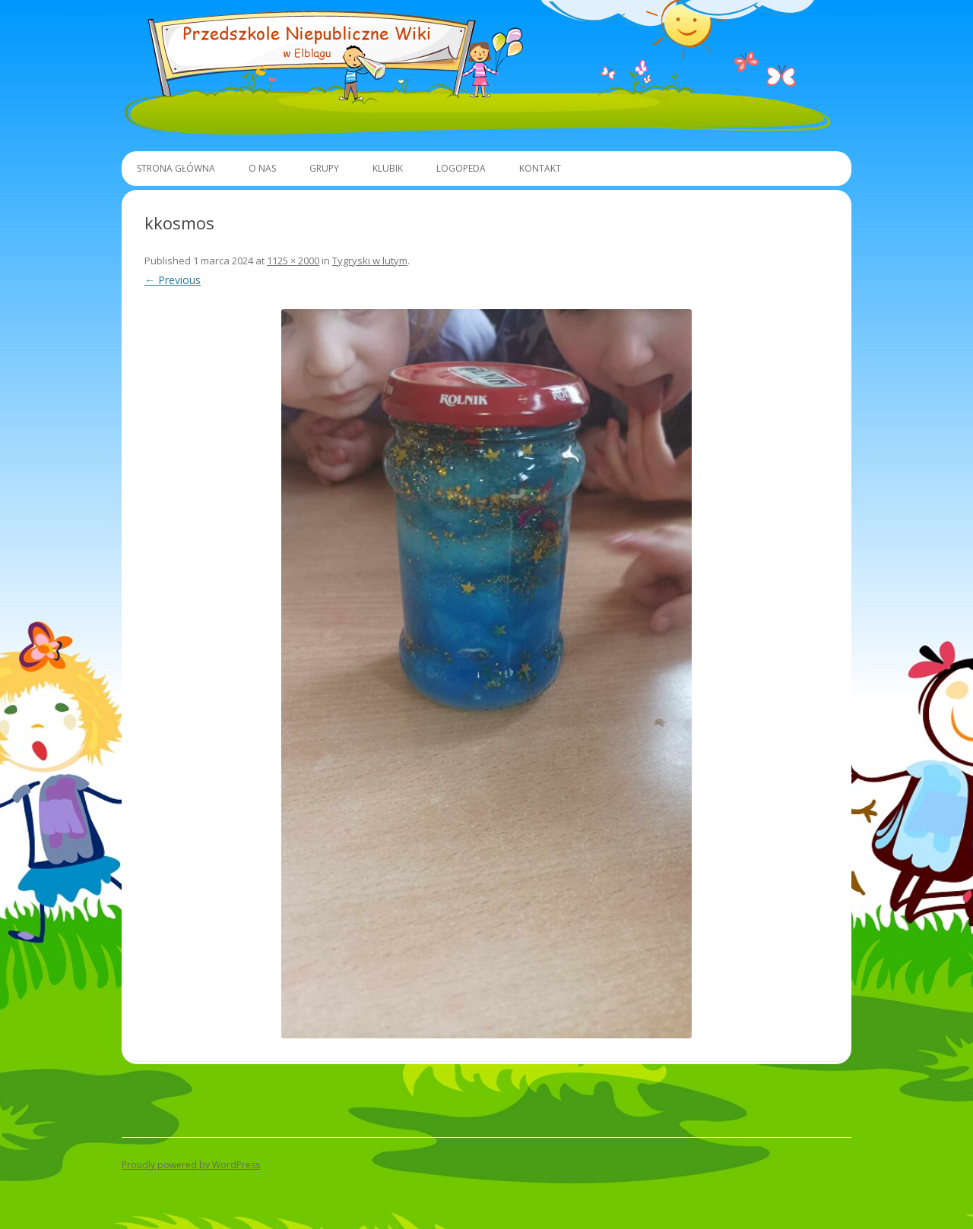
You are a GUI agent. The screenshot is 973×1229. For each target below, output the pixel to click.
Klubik (387, 168)
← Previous (172, 280)
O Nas (262, 168)
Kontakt (540, 168)
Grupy (324, 168)
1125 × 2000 (293, 260)
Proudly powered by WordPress (191, 1164)
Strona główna (176, 168)
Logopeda (461, 168)
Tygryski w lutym (369, 260)
